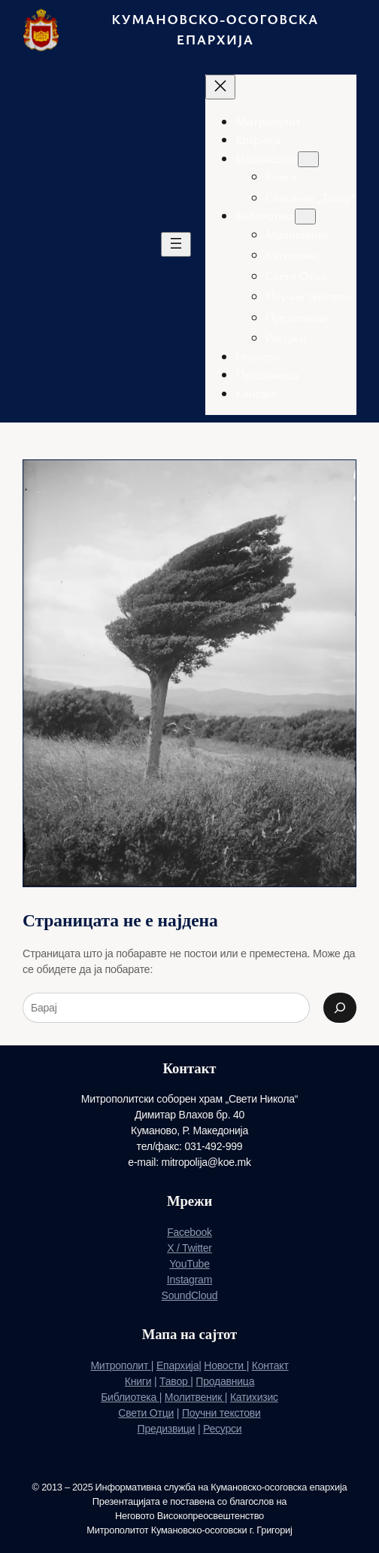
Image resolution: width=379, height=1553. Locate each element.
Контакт (270, 1365)
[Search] (339, 1008)
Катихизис (254, 1397)
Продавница (225, 1381)
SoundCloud (190, 1295)
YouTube (189, 1264)
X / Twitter (189, 1248)
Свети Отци (146, 1413)
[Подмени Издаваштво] (308, 159)
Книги (138, 1381)
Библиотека (130, 1397)
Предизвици (167, 1429)
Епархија (177, 1365)
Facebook (189, 1232)
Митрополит (120, 1365)
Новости (225, 1365)
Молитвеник (195, 1397)
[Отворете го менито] (176, 244)
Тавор (174, 1381)
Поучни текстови (221, 1413)
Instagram (189, 1280)
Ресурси (222, 1429)
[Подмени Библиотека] (305, 216)
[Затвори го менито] (220, 87)
